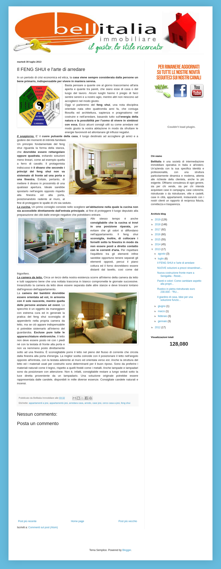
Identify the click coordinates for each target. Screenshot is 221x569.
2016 (158, 234)
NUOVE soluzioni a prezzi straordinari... (179, 267)
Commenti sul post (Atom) (43, 527)
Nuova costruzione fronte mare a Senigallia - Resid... (175, 274)
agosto (162, 253)
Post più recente (27, 521)
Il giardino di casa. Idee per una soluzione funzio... (175, 298)
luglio (161, 258)
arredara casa (76, 403)
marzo (162, 311)
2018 (158, 224)
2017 (158, 229)
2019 (158, 219)
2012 (158, 327)
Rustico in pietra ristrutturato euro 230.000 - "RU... (176, 290)
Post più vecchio (128, 521)
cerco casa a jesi (111, 403)
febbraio (163, 316)
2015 (158, 239)
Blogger (126, 550)
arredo (88, 403)
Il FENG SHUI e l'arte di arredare (175, 262)
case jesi (96, 403)
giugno (162, 306)
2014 (158, 244)
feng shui (125, 403)
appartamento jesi (59, 403)
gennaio (163, 321)
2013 (158, 249)
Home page (77, 521)
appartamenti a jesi (38, 403)
